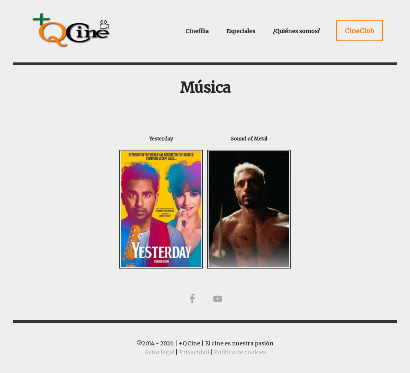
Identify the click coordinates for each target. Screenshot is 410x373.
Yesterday (161, 139)
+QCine (81, 30)
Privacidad (194, 352)
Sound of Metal (249, 139)
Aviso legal (159, 352)
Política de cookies (240, 352)
